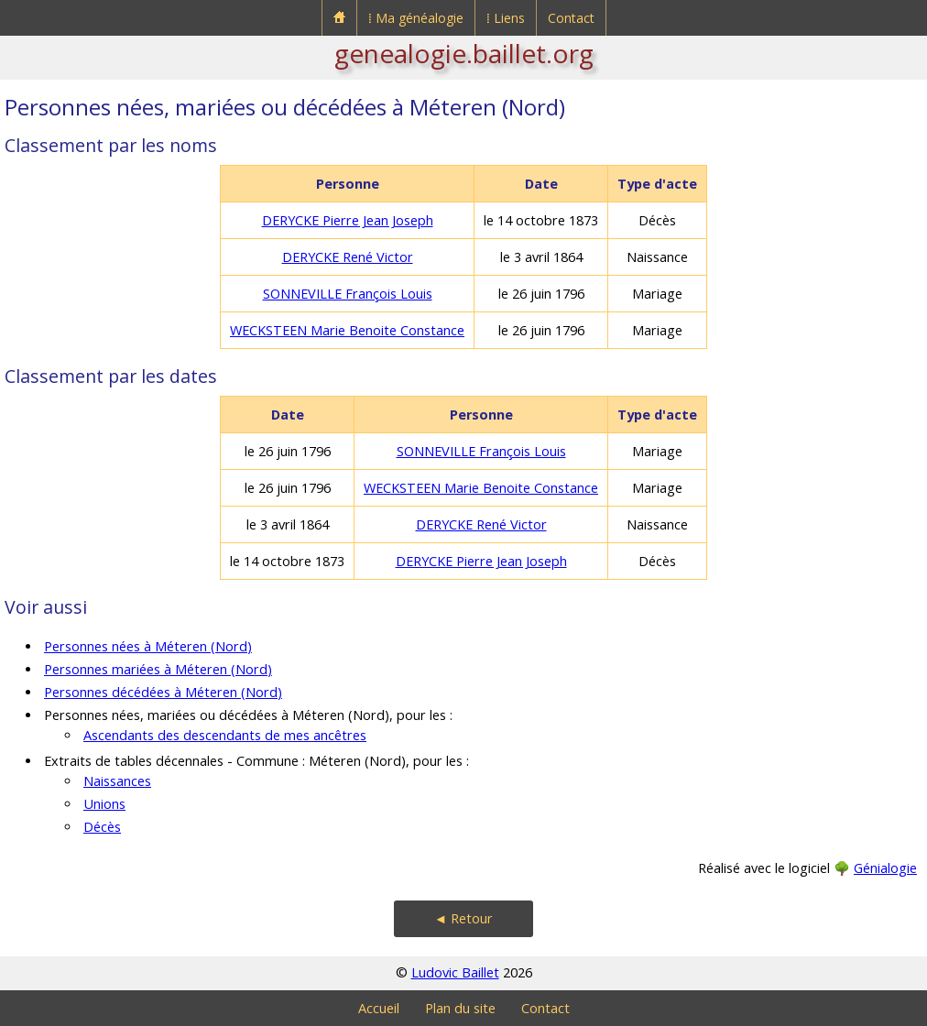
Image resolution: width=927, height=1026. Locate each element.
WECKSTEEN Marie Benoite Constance (347, 330)
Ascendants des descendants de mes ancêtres (224, 735)
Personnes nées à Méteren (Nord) (148, 646)
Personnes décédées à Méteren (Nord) (163, 692)
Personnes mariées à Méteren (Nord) (158, 669)
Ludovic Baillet (455, 972)
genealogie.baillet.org (464, 53)
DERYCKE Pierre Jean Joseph (347, 220)
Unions (104, 804)
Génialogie (885, 868)
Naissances (117, 781)
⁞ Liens (505, 18)
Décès (102, 826)
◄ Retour (463, 918)
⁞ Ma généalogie (416, 18)
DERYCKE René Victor (347, 257)
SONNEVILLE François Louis (347, 293)
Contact (571, 18)
